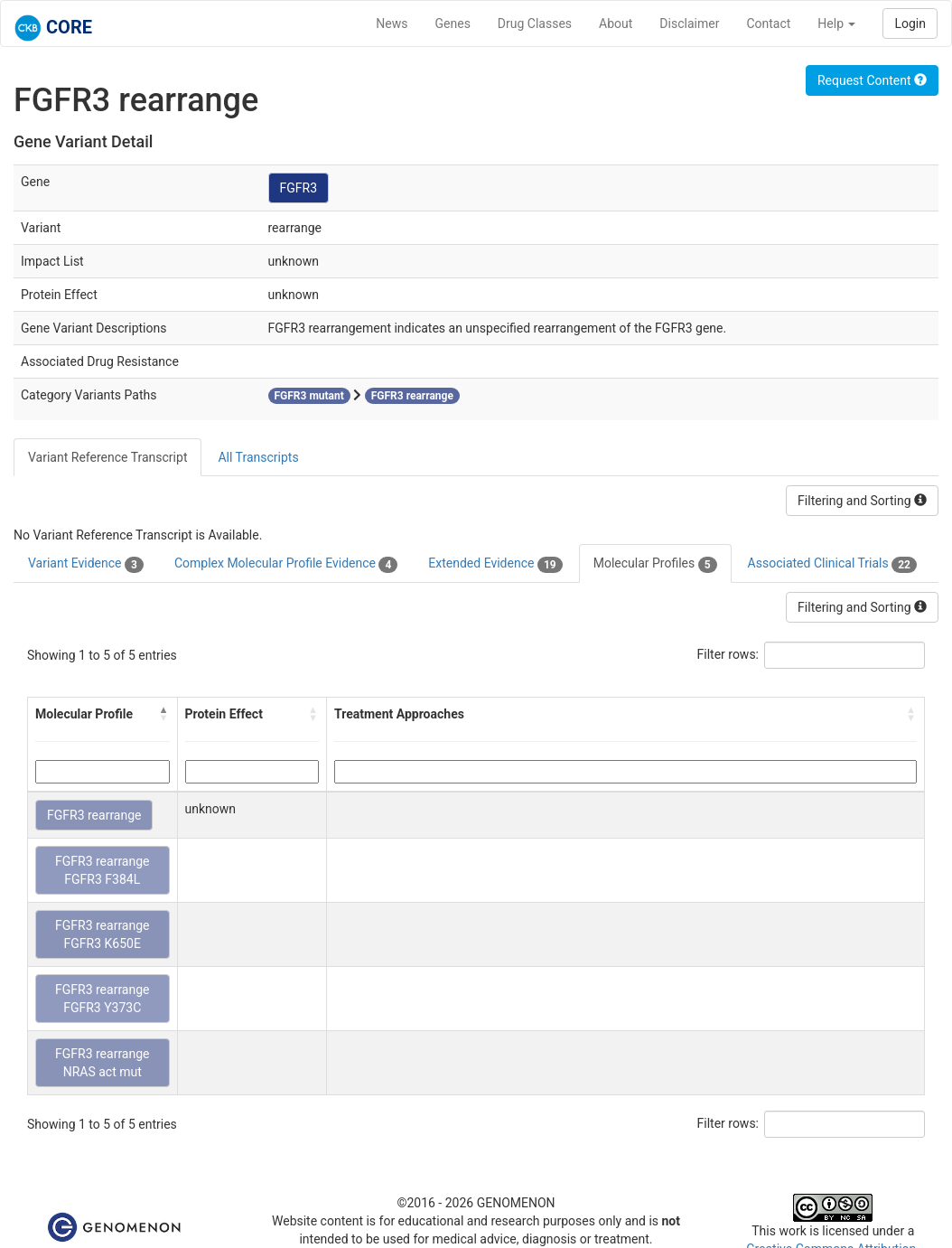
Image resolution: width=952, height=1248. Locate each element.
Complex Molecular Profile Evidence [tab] (285, 564)
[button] (164, 714)
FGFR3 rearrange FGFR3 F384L (102, 870)
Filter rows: (728, 654)
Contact (768, 23)
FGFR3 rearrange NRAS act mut (102, 1062)
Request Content (872, 80)
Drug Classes (535, 23)
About (615, 23)
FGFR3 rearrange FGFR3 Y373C (102, 998)
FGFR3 (299, 188)
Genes (453, 23)
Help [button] (836, 23)
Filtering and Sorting (862, 500)
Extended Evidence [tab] (495, 564)
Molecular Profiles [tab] (655, 564)
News (391, 23)
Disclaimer (689, 23)
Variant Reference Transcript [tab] (107, 457)
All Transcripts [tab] (258, 457)
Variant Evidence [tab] (86, 564)
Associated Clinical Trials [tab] (832, 564)
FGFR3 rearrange (94, 815)
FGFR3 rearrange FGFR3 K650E (102, 934)
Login (910, 23)
